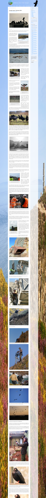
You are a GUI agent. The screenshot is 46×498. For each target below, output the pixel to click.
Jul (33, 30)
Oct (36, 32)
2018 (32, 40)
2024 (32, 27)
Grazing (32, 14)
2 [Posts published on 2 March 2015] (31, 19)
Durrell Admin (16, 11)
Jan (33, 29)
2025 (32, 25)
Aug (34, 30)
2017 (32, 42)
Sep (34, 28)
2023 (32, 29)
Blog (32, 11)
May (36, 27)
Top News (33, 16)
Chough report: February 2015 (15, 10)
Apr (35, 25)
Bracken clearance (33, 12)
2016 (32, 44)
